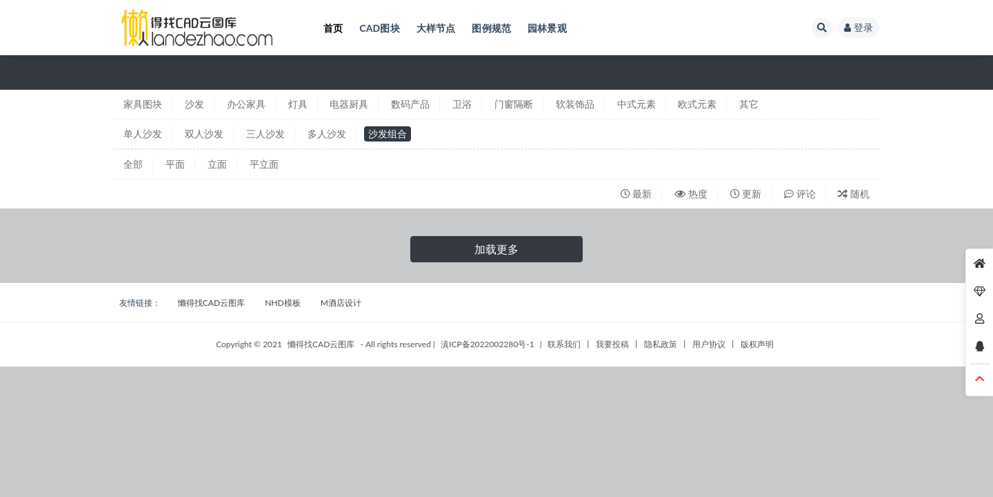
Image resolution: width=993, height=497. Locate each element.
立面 (217, 164)
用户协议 (708, 344)
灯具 (298, 104)
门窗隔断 (513, 104)
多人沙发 (327, 133)
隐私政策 (660, 344)
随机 (854, 193)
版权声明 (757, 344)
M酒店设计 (341, 303)
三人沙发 (265, 133)
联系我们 (564, 344)
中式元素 (636, 104)
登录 (858, 27)
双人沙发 (204, 133)
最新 (636, 193)
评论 (800, 193)
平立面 (264, 164)
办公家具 (246, 104)
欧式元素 (697, 104)
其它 (749, 104)
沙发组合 (387, 133)
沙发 (194, 104)
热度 (691, 193)
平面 (175, 164)
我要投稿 (612, 344)
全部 (133, 164)
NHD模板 (282, 303)
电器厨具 (349, 104)
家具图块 (142, 104)
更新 (746, 193)
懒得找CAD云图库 (211, 303)
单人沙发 (142, 133)
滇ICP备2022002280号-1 (487, 344)
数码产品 (410, 104)
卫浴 (462, 104)
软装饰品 (575, 104)
